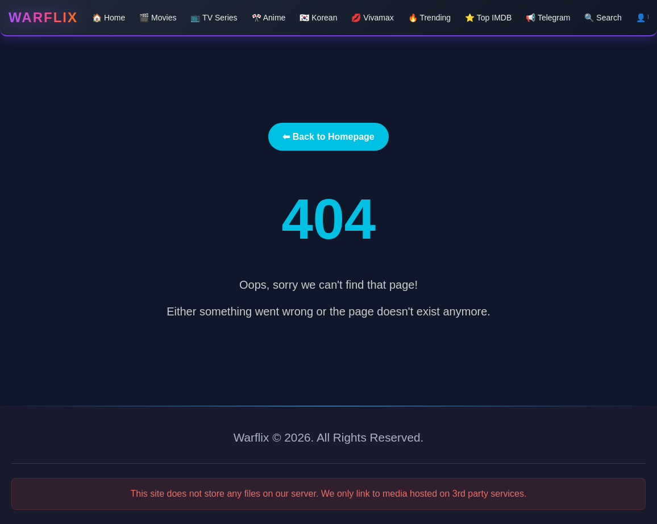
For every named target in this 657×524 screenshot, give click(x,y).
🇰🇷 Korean (318, 17)
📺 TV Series (213, 17)
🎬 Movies (157, 17)
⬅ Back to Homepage (328, 137)
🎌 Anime (269, 17)
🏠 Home (108, 17)
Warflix (43, 17)
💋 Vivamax (372, 17)
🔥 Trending (429, 17)
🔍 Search (602, 17)
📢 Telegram (548, 17)
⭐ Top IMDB (488, 17)
